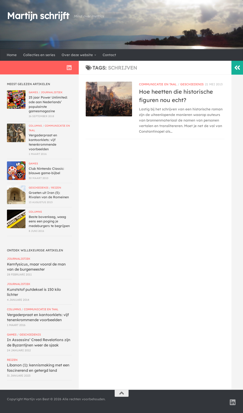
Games (33, 92)
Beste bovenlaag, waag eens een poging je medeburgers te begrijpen (49, 221)
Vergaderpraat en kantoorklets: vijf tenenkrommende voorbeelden (43, 142)
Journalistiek (52, 92)
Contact (109, 55)
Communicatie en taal (158, 84)
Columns (35, 125)
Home (12, 55)
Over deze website (77, 55)
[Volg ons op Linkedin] (69, 67)
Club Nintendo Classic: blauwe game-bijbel (46, 170)
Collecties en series (39, 55)
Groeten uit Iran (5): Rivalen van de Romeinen (49, 195)
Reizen (56, 187)
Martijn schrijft (38, 15)
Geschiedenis (192, 84)
